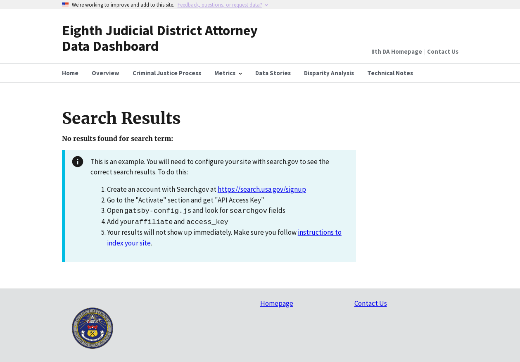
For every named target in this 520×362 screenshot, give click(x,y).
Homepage (276, 303)
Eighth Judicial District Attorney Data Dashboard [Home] (160, 37)
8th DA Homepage (396, 51)
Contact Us (442, 51)
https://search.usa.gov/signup (262, 189)
